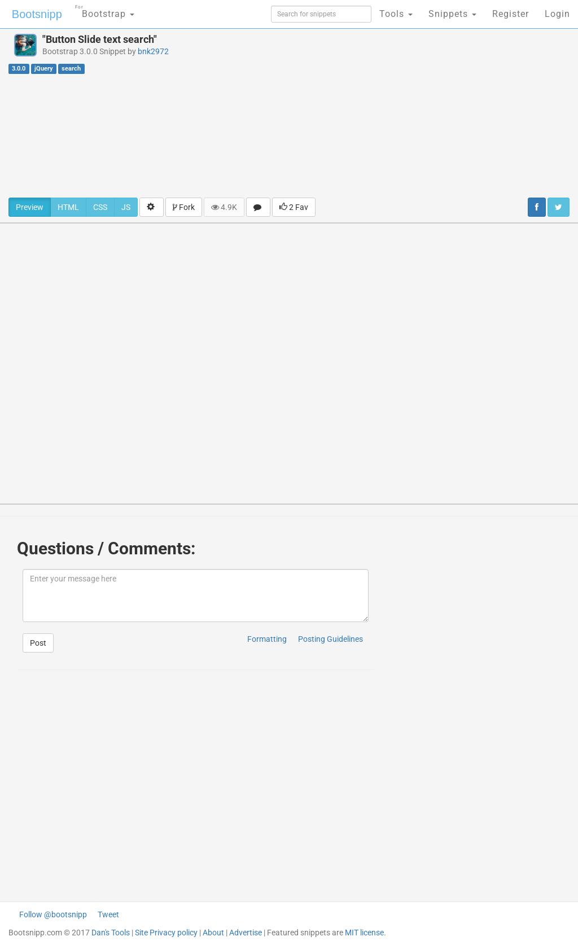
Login (557, 13)
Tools (396, 13)
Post (38, 642)
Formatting (267, 639)
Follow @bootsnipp (53, 914)
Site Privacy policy (166, 932)
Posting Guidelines (330, 639)
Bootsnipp (37, 14)
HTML (68, 207)
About (213, 932)
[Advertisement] (389, 113)
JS (125, 207)
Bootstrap (104, 10)
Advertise (245, 932)
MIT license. (365, 932)
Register (510, 13)
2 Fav (293, 207)
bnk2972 (153, 51)
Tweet (108, 914)
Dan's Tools (110, 932)
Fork (184, 207)
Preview (29, 207)
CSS (100, 207)
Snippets (452, 13)
